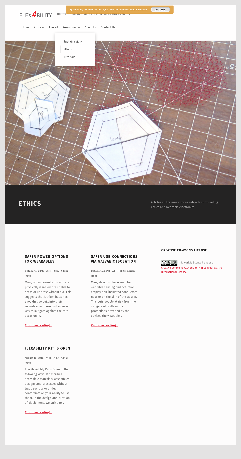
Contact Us (108, 27)
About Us (91, 27)
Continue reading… (38, 334)
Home (26, 27)
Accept (160, 9)
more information (138, 9)
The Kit (53, 27)
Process (39, 27)
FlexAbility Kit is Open (47, 357)
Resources (71, 27)
